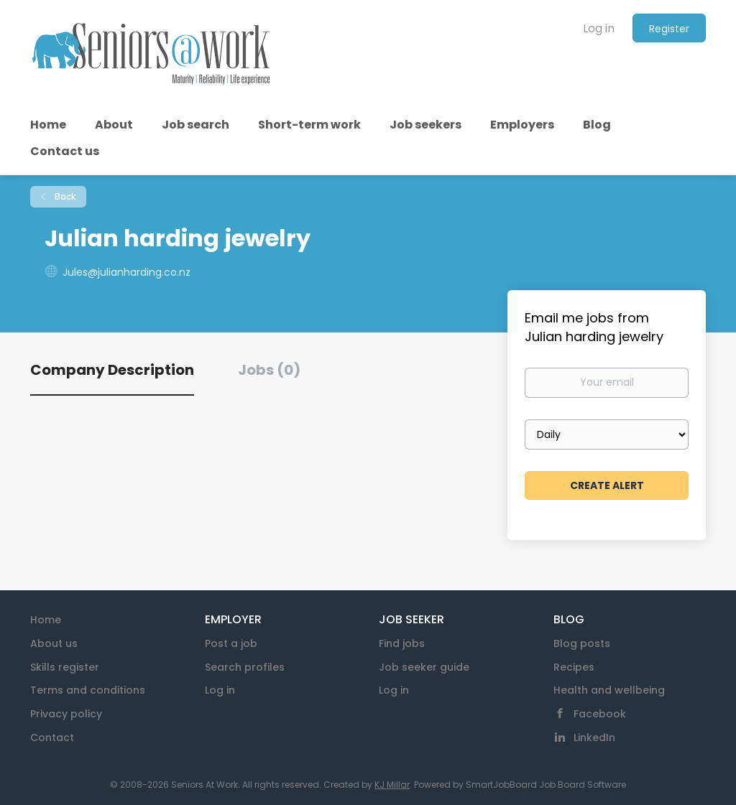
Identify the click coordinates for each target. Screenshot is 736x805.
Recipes (573, 667)
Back (63, 196)
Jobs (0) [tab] (269, 370)
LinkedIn (594, 737)
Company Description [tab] (112, 370)
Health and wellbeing (609, 690)
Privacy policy (66, 714)
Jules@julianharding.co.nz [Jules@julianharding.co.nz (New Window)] (126, 272)
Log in (599, 28)
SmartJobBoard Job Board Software (546, 784)
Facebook (600, 714)
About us (54, 643)
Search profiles (245, 667)
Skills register (64, 667)
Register (669, 29)
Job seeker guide (424, 667)
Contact (52, 737)
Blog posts (581, 643)
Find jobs (402, 643)
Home (45, 620)
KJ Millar (392, 784)
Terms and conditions (87, 690)
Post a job (231, 643)
